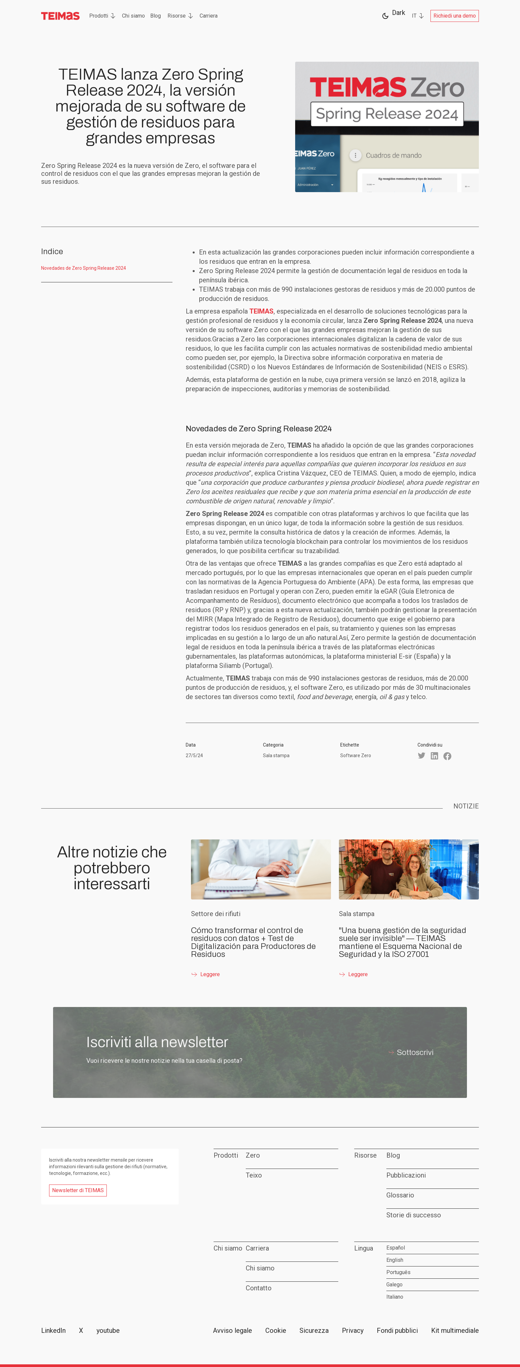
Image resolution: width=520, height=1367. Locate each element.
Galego (394, 1284)
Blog (155, 16)
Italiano (394, 1297)
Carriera (209, 16)
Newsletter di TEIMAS (78, 1190)
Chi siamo (133, 16)
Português (398, 1272)
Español (395, 1248)
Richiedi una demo (454, 16)
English (394, 1260)
